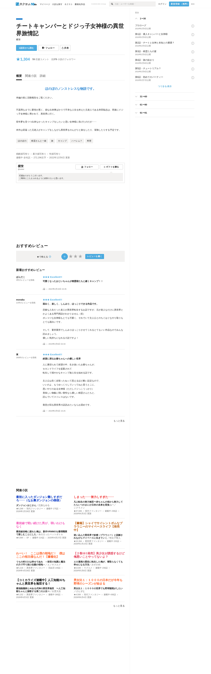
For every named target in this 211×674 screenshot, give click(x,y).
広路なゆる (44, 505)
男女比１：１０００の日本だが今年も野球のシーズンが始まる (98, 581)
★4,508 (77, 594)
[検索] (112, 4)
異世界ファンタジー (94, 541)
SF (27, 538)
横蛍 (18, 39)
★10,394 (78, 541)
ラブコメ (88, 568)
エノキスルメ (54, 564)
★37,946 (78, 511)
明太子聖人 (115, 538)
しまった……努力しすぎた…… (94, 497)
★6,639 (77, 568)
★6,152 (19, 594)
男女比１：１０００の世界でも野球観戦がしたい (98, 588)
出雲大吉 (56, 591)
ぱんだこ (20, 277)
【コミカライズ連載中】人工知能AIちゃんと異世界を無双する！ (40, 581)
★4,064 (19, 538)
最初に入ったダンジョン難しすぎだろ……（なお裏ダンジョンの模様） (39, 498)
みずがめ (96, 564)
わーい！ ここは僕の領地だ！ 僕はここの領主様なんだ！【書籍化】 (40, 555)
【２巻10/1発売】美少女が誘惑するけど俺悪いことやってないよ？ (99, 555)
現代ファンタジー (34, 509)
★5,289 (19, 509)
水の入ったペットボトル (50, 534)
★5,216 (19, 568)
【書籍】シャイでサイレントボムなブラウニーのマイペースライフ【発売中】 (98, 527)
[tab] (19, 76)
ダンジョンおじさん (26, 505)
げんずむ (80, 591)
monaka (20, 299)
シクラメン (79, 507)
